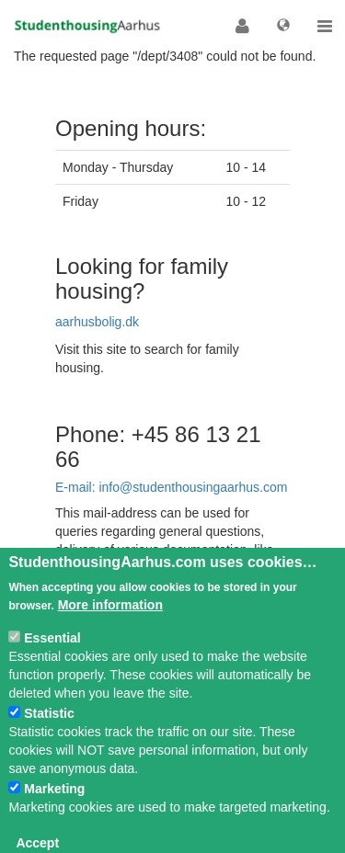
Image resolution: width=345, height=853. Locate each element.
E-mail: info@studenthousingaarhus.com (171, 487)
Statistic (49, 733)
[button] (242, 25)
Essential (52, 658)
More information (110, 625)
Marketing (54, 809)
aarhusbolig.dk (97, 321)
